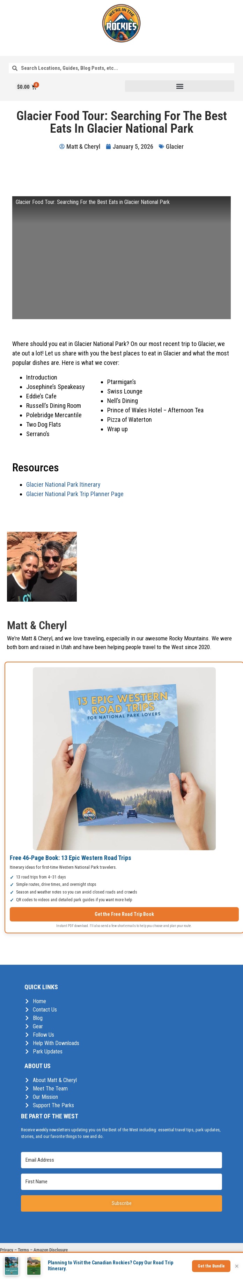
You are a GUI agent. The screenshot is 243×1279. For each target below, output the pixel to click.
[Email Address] (121, 1160)
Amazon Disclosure (51, 1249)
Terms (23, 1249)
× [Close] (237, 1266)
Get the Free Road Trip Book (124, 914)
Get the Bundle (211, 1266)
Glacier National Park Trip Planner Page (75, 494)
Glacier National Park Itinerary (63, 484)
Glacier (175, 146)
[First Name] (121, 1182)
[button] (179, 86)
